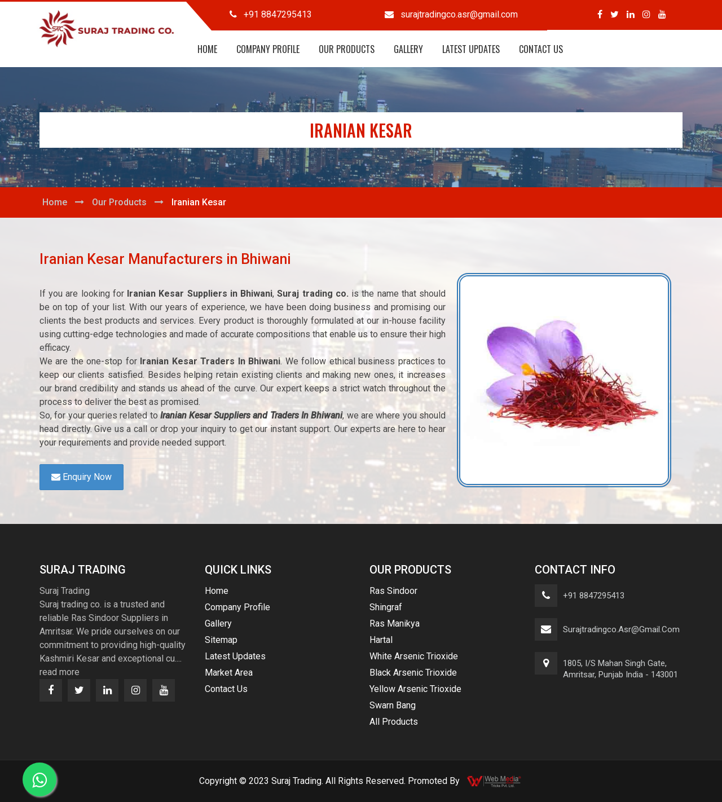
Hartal (381, 639)
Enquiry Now (81, 476)
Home (207, 49)
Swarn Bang (392, 705)
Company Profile (268, 49)
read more (59, 672)
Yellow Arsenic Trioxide (415, 689)
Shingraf (385, 607)
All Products (393, 721)
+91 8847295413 (593, 596)
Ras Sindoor (393, 590)
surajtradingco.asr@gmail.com (621, 629)
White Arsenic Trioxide (413, 656)
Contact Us (541, 49)
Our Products (347, 49)
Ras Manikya (394, 623)
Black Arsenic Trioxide (413, 672)
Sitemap (221, 639)
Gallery (408, 49)
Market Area (229, 672)
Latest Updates (471, 49)
